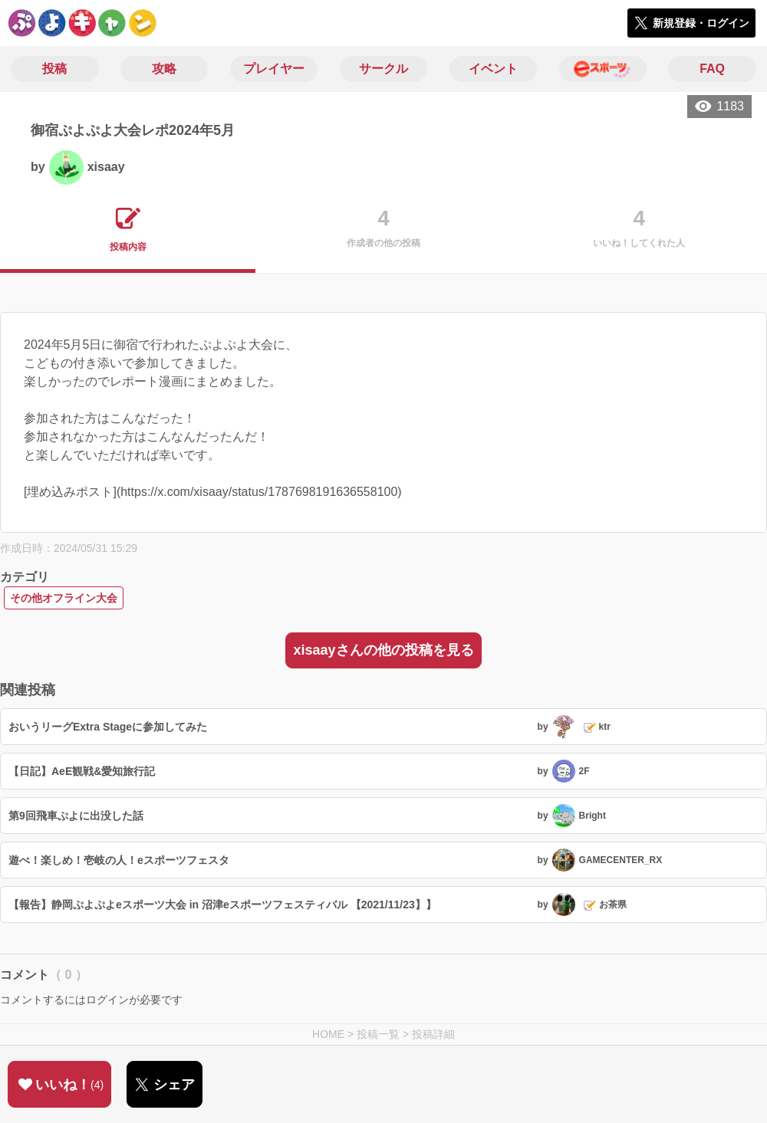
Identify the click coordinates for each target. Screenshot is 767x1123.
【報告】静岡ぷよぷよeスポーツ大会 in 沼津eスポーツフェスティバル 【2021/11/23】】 (222, 904)
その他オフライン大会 (63, 598)
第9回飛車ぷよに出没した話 (75, 815)
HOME (328, 1034)
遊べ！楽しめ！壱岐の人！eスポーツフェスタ (118, 860)
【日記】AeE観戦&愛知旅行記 (81, 771)
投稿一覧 (378, 1034)
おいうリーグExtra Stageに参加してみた (107, 727)
